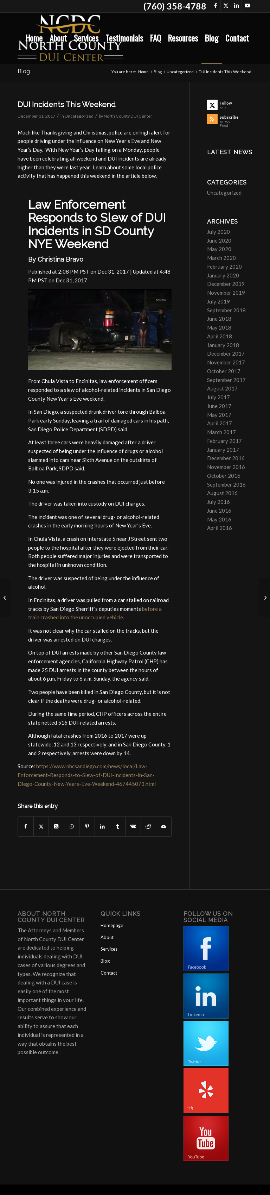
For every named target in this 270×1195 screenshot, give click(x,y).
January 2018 (223, 345)
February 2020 (224, 266)
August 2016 (222, 493)
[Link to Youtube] (247, 5)
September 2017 (226, 380)
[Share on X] (41, 826)
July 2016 (218, 502)
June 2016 (219, 510)
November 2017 (226, 362)
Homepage (112, 925)
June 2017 (219, 406)
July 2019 (218, 301)
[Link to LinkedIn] (236, 5)
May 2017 (219, 415)
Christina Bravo (60, 259)
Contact (109, 973)
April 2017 (219, 423)
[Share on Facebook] (25, 826)
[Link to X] (226, 5)
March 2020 (221, 258)
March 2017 (221, 432)
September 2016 (226, 484)
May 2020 (219, 249)
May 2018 (219, 327)
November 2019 (226, 292)
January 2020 (223, 275)
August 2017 (222, 388)
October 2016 (223, 476)
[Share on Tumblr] (117, 826)
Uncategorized (79, 116)
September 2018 (226, 310)
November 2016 (226, 467)
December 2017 (226, 353)
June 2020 (219, 240)
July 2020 (218, 232)
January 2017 (223, 449)
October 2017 (223, 371)
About (107, 937)
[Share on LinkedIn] (102, 826)
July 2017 (218, 397)
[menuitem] (34, 38)
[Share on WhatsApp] (71, 826)
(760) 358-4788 (174, 6)
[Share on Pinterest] (87, 826)
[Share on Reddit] (148, 826)
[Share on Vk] (133, 826)
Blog (24, 71)
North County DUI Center (128, 116)
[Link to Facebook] (215, 5)
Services (109, 949)
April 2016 (219, 528)
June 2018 (219, 318)
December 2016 (226, 458)
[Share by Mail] (163, 826)
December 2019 (226, 284)
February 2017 (224, 441)
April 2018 (219, 336)
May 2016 (219, 519)
